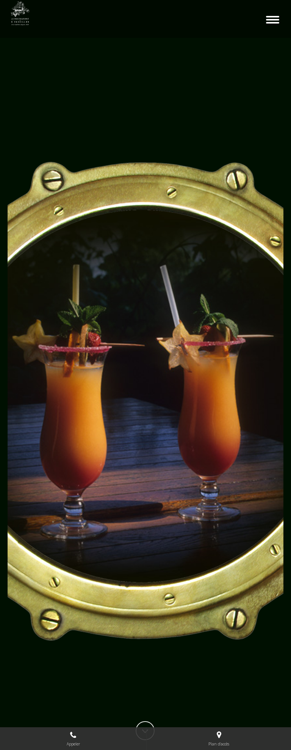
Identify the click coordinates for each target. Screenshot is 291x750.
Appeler (73, 738)
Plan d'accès (218, 738)
